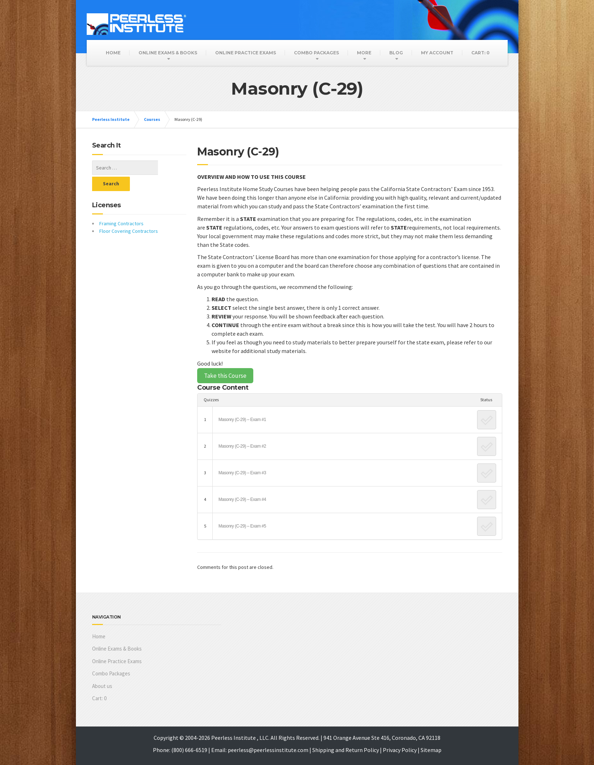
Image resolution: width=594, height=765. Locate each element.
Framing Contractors (121, 207)
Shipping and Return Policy (345, 749)
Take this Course (225, 376)
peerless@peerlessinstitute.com (268, 749)
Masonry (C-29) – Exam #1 (242, 419)
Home (113, 52)
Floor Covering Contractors (128, 215)
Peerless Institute (111, 119)
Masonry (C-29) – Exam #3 (242, 472)
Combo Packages (316, 52)
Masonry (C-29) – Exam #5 (242, 526)
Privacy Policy (400, 749)
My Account (437, 52)
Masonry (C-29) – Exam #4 (242, 499)
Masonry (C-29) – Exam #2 (242, 446)
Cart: (480, 52)
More (364, 52)
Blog (396, 52)
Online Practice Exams (245, 52)
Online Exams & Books (168, 52)
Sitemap (431, 749)
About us (102, 686)
